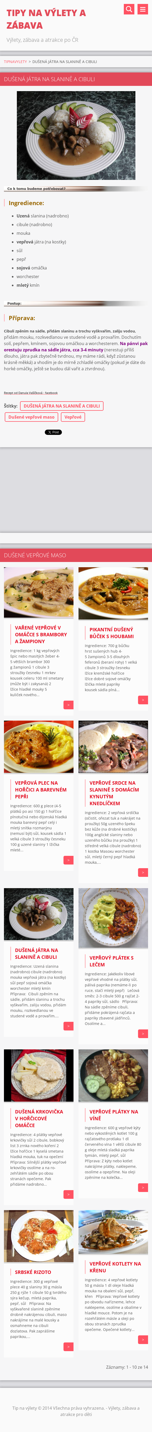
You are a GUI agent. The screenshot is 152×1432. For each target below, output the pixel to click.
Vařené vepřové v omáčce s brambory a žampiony (41, 634)
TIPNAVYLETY (15, 61)
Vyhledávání (129, 9)
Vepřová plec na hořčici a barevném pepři (41, 790)
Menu (143, 9)
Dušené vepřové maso (31, 417)
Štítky (10, 406)
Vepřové (73, 417)
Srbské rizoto (33, 1272)
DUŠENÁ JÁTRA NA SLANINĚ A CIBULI (62, 406)
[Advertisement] (76, 489)
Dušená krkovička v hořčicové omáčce (39, 1118)
